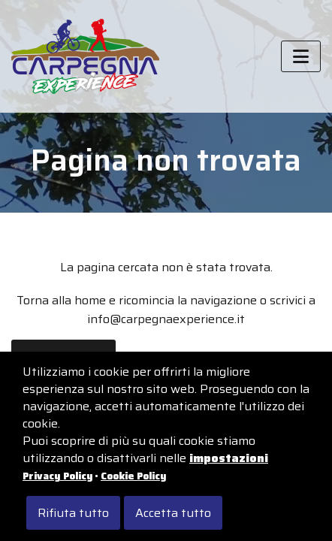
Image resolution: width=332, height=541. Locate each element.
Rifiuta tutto (73, 512)
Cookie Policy (133, 476)
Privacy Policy (57, 476)
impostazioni (228, 458)
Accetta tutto (173, 512)
